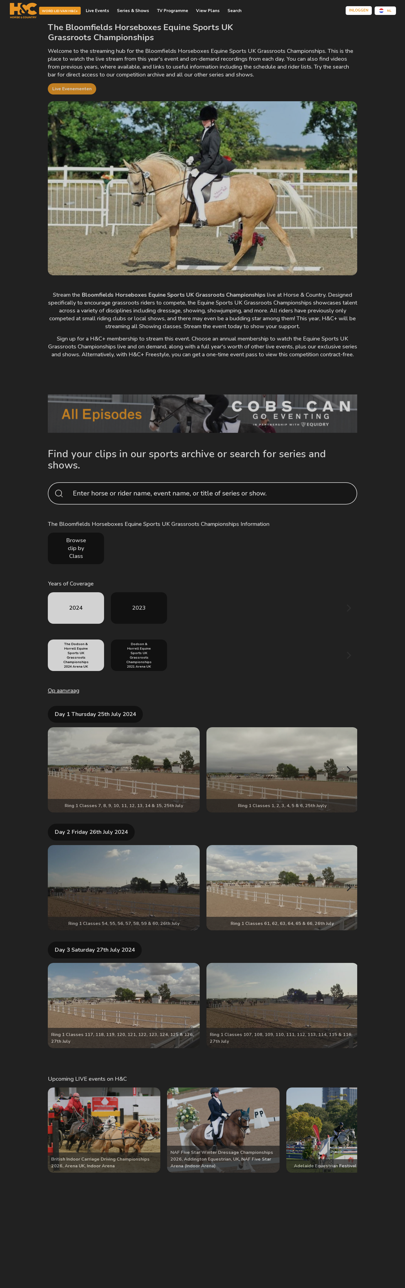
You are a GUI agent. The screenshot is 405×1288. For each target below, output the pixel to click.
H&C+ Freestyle (149, 354)
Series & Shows (133, 10)
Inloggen (358, 10)
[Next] (348, 608)
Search (235, 10)
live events (279, 346)
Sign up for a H (75, 339)
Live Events (97, 10)
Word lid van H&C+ (60, 11)
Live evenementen (72, 89)
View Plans (208, 10)
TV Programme (172, 10)
